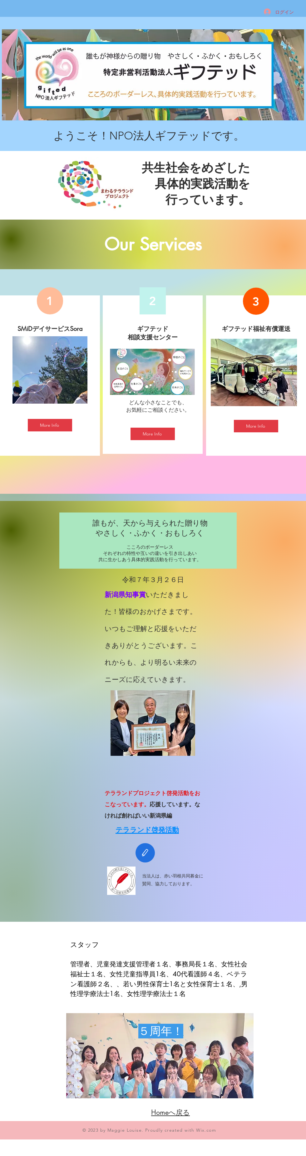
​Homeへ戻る (170, 1112)
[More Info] (50, 425)
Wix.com (206, 1130)
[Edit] (145, 852)
